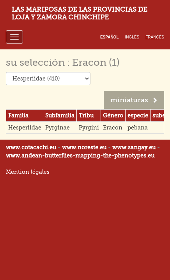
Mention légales (28, 172)
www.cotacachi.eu (31, 147)
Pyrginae (57, 127)
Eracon (112, 127)
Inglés (132, 37)
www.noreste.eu (84, 147)
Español (109, 37)
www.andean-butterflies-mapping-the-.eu (80, 155)
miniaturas (134, 100)
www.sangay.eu (134, 147)
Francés (154, 37)
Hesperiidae (24, 127)
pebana (138, 127)
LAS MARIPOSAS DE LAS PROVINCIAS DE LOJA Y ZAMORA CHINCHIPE (79, 13)
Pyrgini (89, 127)
